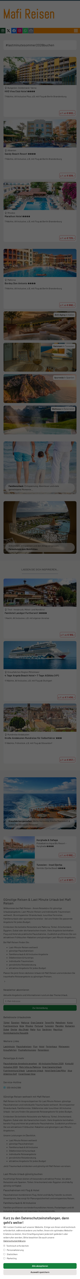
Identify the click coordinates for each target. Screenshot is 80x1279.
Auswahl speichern (40, 1272)
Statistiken (10, 1254)
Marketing (10, 1258)
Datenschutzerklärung (14, 1240)
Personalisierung (13, 1250)
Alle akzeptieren (40, 1266)
